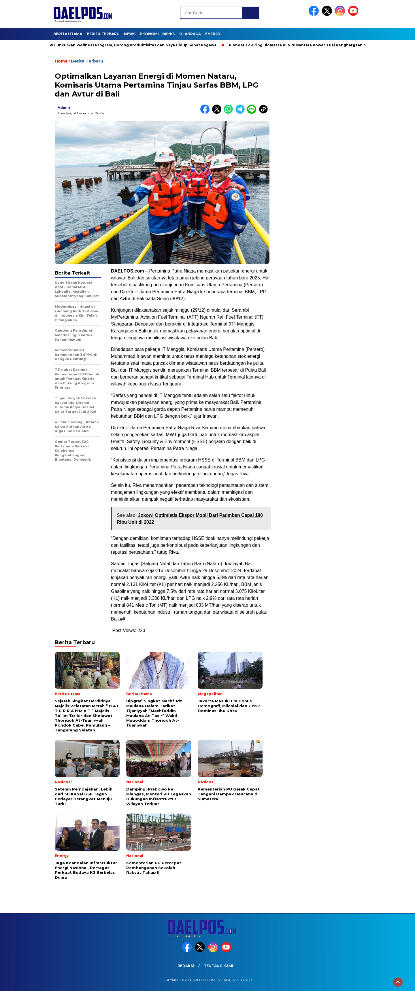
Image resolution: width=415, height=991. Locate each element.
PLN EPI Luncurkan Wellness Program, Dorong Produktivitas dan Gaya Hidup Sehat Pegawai (130, 45)
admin (64, 107)
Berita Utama (67, 34)
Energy (212, 34)
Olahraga (190, 34)
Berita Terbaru (103, 34)
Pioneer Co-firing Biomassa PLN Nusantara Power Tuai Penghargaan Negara (305, 45)
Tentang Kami (218, 966)
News (129, 34)
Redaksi (186, 966)
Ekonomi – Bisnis (157, 34)
